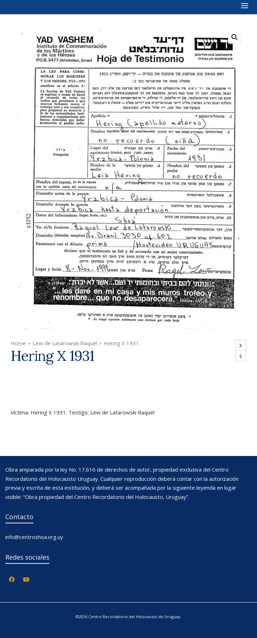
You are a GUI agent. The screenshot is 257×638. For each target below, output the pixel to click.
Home (18, 343)
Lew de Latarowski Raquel (65, 343)
